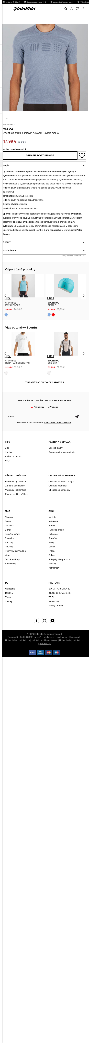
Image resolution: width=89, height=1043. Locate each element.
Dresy (8, 521)
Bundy (8, 530)
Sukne (52, 555)
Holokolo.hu (11, 640)
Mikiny (52, 546)
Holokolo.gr (45, 643)
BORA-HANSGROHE (59, 588)
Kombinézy (10, 563)
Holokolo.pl (74, 637)
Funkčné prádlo (12, 534)
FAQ (7, 460)
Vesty (7, 555)
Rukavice (9, 538)
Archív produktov (13, 456)
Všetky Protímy (56, 605)
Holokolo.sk (48, 637)
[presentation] (5, 295)
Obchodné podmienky (59, 490)
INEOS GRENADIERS (60, 593)
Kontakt (9, 452)
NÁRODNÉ (54, 601)
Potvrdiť (77, 416)
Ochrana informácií (58, 485)
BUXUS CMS (26, 637)
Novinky (9, 517)
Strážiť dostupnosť (40, 155)
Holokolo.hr (78, 640)
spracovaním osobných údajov (57, 422)
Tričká (51, 551)
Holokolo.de (65, 640)
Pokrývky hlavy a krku (15, 551)
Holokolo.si (37, 640)
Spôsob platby (55, 448)
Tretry (8, 597)
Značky (8, 601)
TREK (51, 597)
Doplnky (9, 593)
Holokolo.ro (24, 640)
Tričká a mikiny (12, 559)
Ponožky (9, 542)
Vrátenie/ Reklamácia (15, 490)
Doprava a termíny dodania (62, 452)
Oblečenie (10, 588)
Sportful (9, 124)
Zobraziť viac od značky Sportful (44, 382)
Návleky (9, 546)
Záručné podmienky (15, 485)
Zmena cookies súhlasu (16, 494)
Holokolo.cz (61, 637)
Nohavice (9, 525)
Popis (6, 165)
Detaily (7, 242)
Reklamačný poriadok (15, 481)
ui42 (39, 637)
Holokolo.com (51, 640)
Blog (7, 448)
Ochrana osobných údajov (61, 481)
